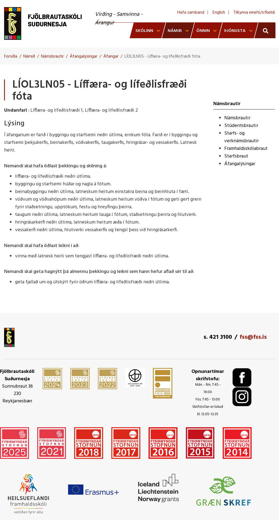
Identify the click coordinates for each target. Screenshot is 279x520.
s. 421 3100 (218, 337)
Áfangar (110, 56)
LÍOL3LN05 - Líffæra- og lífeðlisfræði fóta (162, 56)
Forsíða (10, 56)
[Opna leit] (264, 30)
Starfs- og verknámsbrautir (241, 137)
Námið (29, 56)
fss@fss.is (253, 337)
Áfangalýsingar (83, 56)
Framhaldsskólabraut (246, 149)
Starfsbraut (236, 156)
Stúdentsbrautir (241, 126)
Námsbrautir (52, 56)
